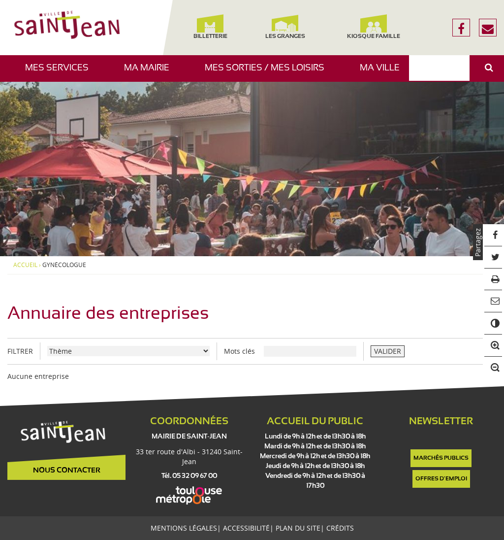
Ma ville (383, 73)
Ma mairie (150, 73)
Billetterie (210, 26)
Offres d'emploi (441, 479)
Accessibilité (246, 528)
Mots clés (239, 351)
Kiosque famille (373, 26)
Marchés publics (441, 458)
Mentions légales (184, 528)
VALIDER (387, 351)
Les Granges (285, 26)
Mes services (60, 73)
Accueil (25, 265)
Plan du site (298, 528)
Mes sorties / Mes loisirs (268, 73)
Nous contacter (66, 470)
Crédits (340, 528)
